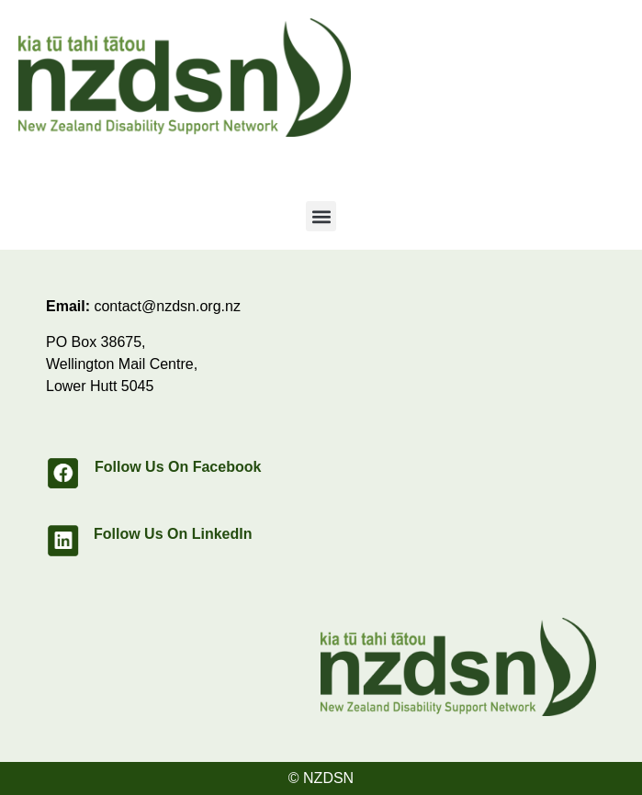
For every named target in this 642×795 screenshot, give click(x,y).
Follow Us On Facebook (178, 467)
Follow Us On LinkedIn (173, 534)
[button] (321, 216)
